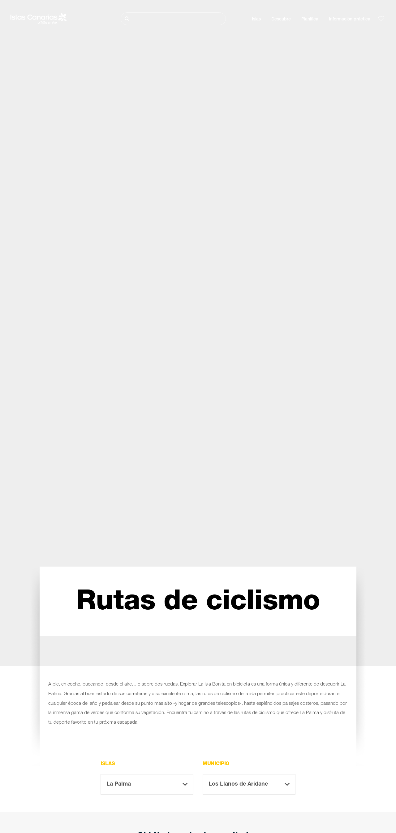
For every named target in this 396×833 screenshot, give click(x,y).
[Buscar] (173, 18)
